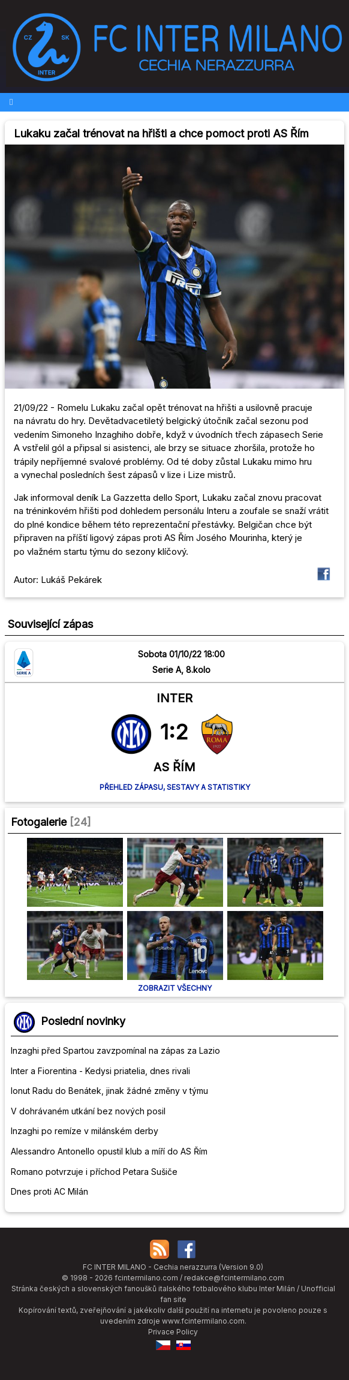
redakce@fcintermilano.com (234, 1277)
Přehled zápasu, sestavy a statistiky (175, 787)
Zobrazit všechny (175, 988)
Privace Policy (173, 1331)
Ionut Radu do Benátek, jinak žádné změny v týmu (109, 1091)
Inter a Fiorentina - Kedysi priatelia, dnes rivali (100, 1071)
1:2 (174, 731)
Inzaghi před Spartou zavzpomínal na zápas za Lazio (115, 1050)
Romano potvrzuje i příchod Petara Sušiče (94, 1171)
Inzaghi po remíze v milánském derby (84, 1131)
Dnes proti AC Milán (49, 1191)
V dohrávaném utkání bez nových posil (88, 1111)
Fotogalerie (39, 822)
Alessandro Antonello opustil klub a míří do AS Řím (109, 1151)
